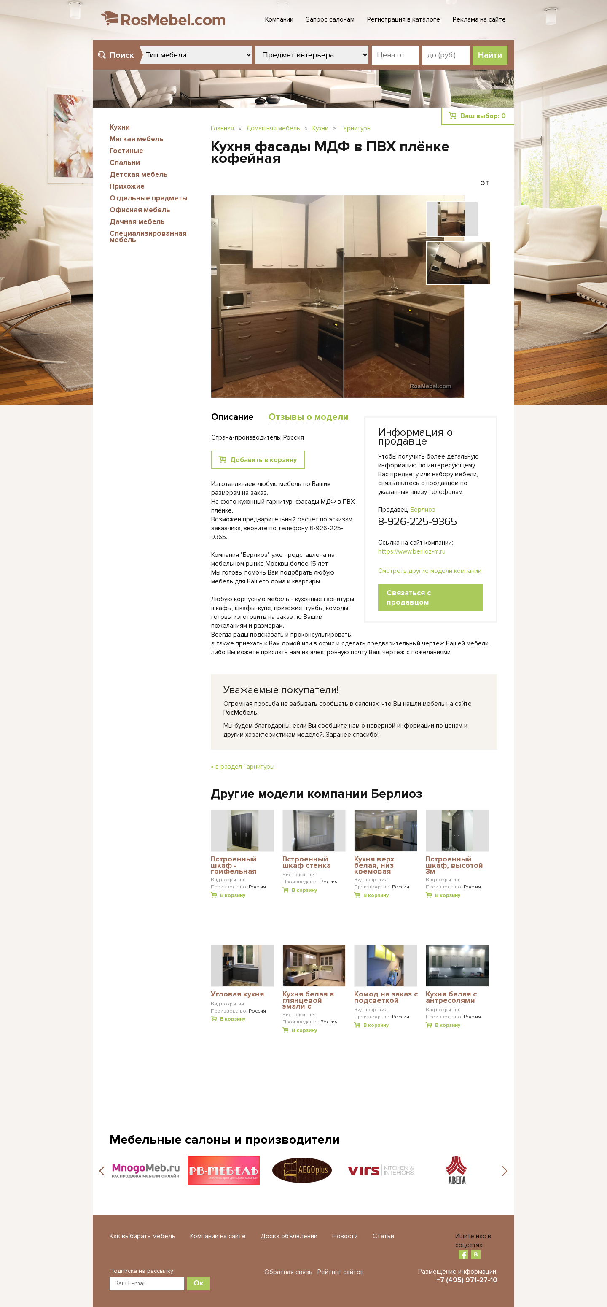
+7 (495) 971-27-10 (466, 1280)
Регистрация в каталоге (403, 19)
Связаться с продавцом (409, 597)
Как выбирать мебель (142, 1236)
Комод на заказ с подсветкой (386, 997)
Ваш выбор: (483, 116)
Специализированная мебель (148, 236)
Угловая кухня (237, 994)
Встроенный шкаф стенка (306, 862)
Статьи (383, 1236)
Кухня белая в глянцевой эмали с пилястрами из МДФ (310, 1000)
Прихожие (127, 186)
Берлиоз (423, 509)
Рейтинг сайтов (340, 1272)
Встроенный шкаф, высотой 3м (454, 865)
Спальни (125, 162)
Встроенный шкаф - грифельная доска (234, 865)
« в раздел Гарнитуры (242, 766)
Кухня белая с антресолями (451, 997)
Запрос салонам (330, 19)
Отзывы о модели (308, 417)
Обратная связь (288, 1272)
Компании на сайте (218, 1236)
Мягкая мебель (137, 139)
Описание (232, 417)
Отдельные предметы (149, 198)
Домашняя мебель (273, 128)
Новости (345, 1236)
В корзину (232, 895)
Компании (279, 19)
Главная (222, 128)
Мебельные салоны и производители (225, 1140)
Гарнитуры (356, 128)
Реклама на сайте (479, 19)
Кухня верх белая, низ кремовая (374, 865)
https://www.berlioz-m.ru (412, 551)
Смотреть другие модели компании (429, 571)
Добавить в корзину (263, 460)
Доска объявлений (289, 1236)
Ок (198, 1283)
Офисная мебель (140, 209)
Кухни (120, 127)
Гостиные (126, 150)
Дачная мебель (137, 221)
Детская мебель (139, 174)
